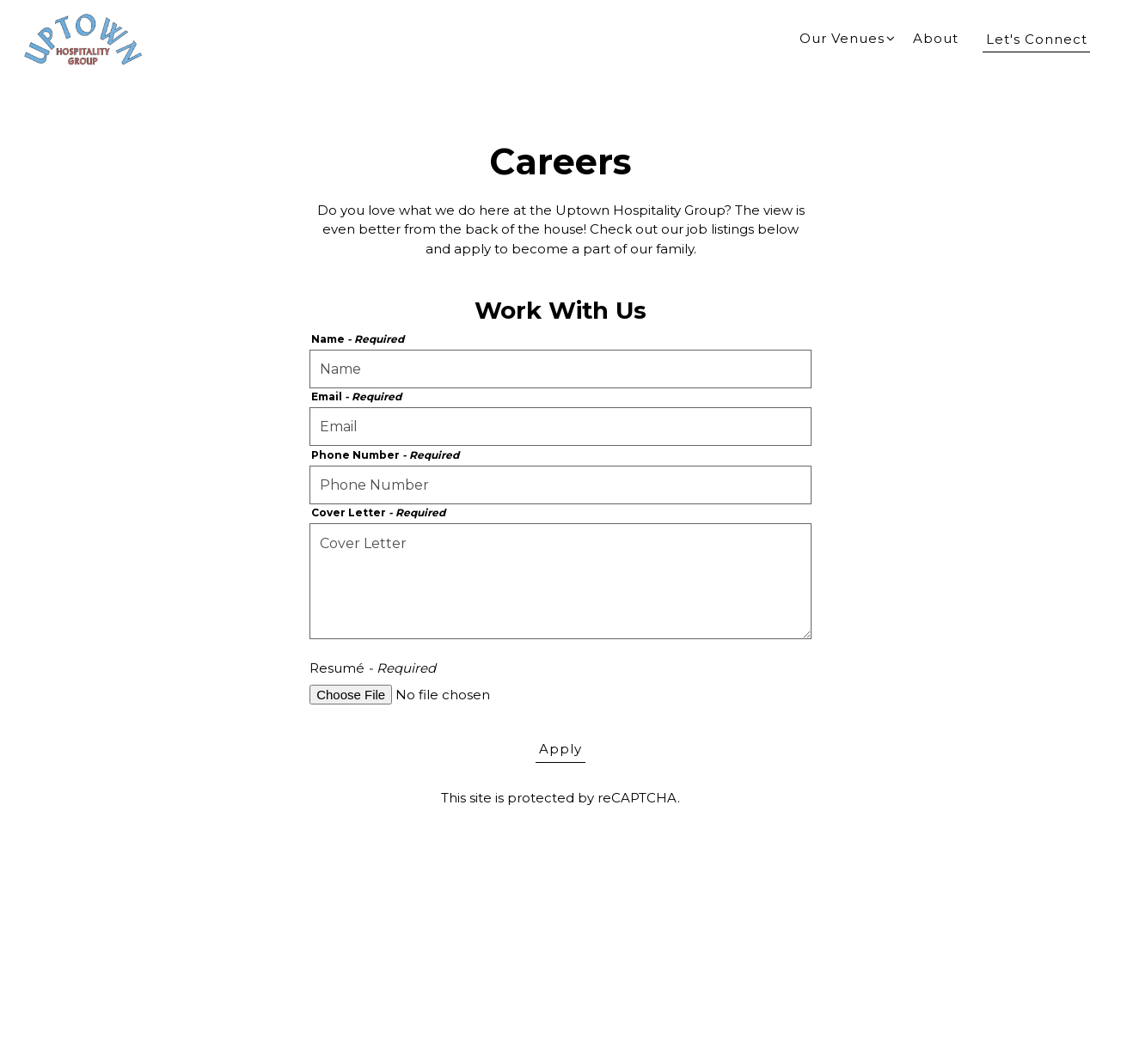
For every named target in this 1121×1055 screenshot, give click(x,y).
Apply (560, 749)
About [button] (936, 38)
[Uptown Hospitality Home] (83, 38)
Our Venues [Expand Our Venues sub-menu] (848, 37)
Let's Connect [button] (1036, 39)
